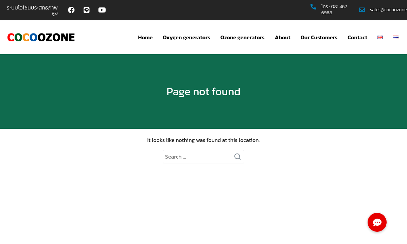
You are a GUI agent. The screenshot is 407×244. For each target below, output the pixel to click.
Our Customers (319, 37)
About (282, 37)
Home (145, 37)
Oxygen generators (186, 37)
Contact (357, 37)
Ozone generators (242, 37)
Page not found (203, 91)
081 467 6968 (334, 9)
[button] (377, 222)
